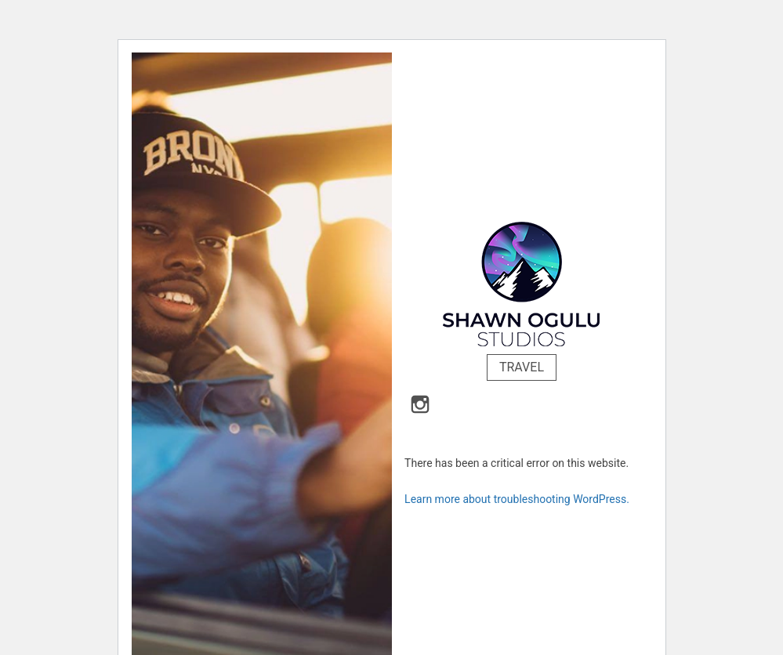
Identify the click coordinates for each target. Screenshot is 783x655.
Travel (521, 367)
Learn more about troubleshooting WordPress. (516, 499)
